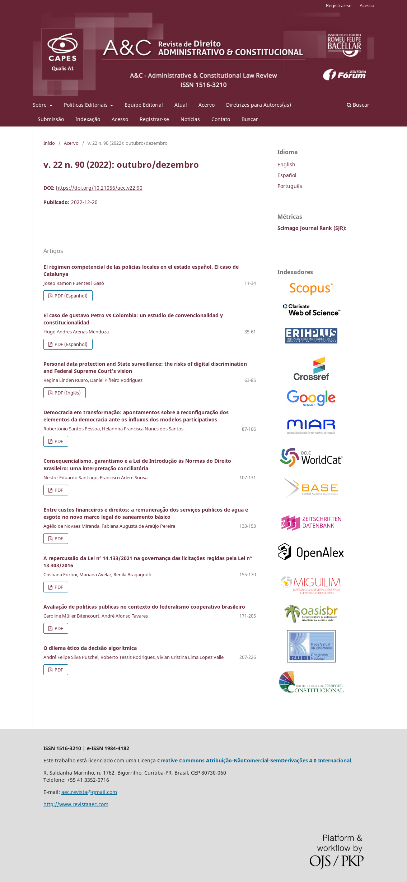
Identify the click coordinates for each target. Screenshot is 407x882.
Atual (180, 104)
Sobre (40, 104)
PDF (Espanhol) (70, 295)
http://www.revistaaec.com (75, 804)
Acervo (206, 104)
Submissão (51, 119)
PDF (58, 441)
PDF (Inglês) (67, 392)
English (286, 164)
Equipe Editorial (144, 104)
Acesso (120, 119)
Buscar (250, 119)
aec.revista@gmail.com (89, 792)
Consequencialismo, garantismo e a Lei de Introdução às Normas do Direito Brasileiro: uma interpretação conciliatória (137, 464)
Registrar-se (154, 119)
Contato (220, 119)
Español (286, 175)
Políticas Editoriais (86, 104)
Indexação (87, 119)
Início (49, 143)
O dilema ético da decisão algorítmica (90, 648)
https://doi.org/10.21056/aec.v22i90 (99, 187)
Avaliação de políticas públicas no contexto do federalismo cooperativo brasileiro (144, 606)
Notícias (190, 119)
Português (289, 186)
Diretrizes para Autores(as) (258, 104)
